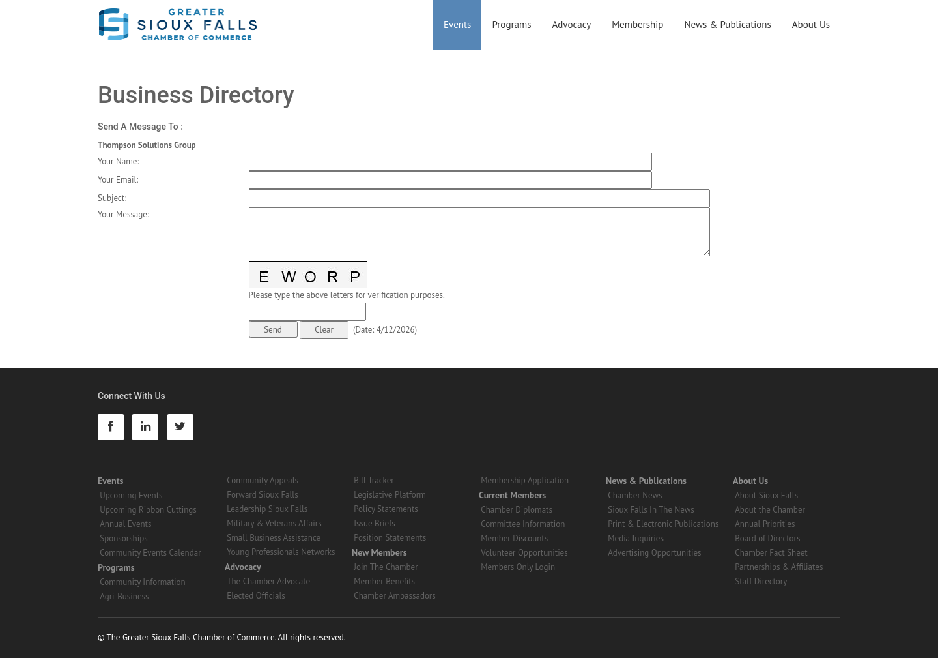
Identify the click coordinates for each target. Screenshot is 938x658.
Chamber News (635, 495)
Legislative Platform (390, 494)
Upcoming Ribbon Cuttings (148, 509)
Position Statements (390, 537)
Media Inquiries (636, 538)
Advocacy (571, 24)
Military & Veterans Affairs (274, 523)
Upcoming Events (131, 495)
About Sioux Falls (766, 495)
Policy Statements (386, 509)
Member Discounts (514, 538)
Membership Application (525, 480)
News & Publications (727, 24)
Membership (637, 24)
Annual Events (125, 524)
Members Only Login (518, 567)
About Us (811, 24)
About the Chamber (770, 509)
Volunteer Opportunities (524, 552)
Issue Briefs (374, 523)
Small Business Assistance (273, 537)
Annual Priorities (765, 524)
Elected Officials (256, 595)
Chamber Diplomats (516, 509)
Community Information (142, 582)
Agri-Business (124, 596)
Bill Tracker (373, 480)
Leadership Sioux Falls (267, 509)
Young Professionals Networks (281, 552)
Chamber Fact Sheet (771, 552)
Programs (511, 24)
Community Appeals (262, 480)
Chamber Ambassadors (395, 595)
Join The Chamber (386, 567)
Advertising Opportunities (654, 552)
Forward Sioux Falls (262, 494)
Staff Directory (761, 581)
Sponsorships (123, 538)
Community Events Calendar (150, 552)
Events (457, 24)
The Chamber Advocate (268, 581)
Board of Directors (767, 538)
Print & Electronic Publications (663, 524)
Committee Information (523, 524)
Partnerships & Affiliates (779, 567)
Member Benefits (384, 581)
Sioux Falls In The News (651, 509)
